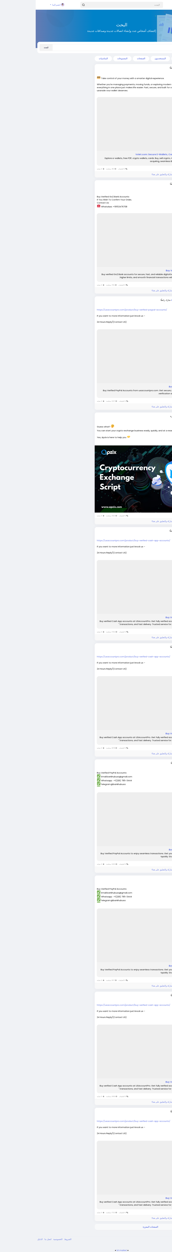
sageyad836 (152, 995)
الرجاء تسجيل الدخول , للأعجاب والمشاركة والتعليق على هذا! (142, 174)
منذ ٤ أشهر (155, 186)
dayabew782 (151, 647)
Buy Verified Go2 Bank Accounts (148, 270)
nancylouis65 (151, 530)
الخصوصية (22, 1239)
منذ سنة (156, 419)
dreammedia (151, 67)
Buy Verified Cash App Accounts (148, 617)
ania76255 (153, 879)
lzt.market (86, 1250)
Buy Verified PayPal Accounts (149, 386)
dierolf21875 (152, 763)
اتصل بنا (12, 1239)
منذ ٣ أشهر (155, 70)
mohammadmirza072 (146, 300)
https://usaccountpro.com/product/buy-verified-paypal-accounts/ (96, 309)
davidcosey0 (151, 184)
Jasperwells (152, 416)
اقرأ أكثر (164, 94)
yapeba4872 (151, 1111)
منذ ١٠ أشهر (154, 303)
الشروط (32, 1239)
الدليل (4, 1239)
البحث (10, 47)
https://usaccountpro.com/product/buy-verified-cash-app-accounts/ (98, 540)
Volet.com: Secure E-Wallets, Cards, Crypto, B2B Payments (133, 154)
